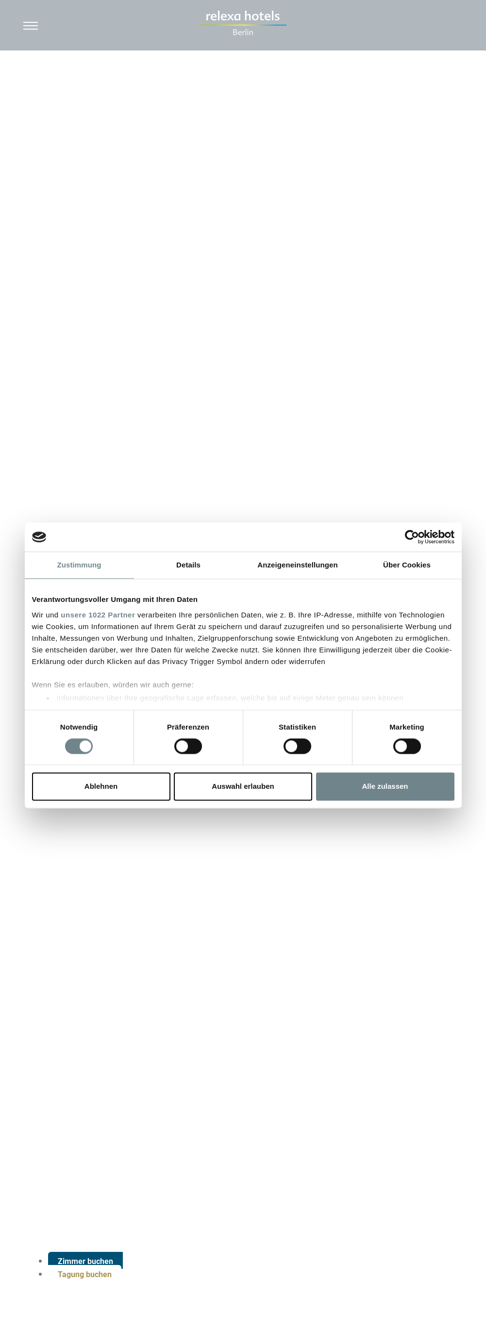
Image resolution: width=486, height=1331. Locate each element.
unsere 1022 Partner (98, 615)
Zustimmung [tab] (79, 565)
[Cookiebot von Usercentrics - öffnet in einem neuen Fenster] (411, 537)
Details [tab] (188, 565)
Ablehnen (100, 786)
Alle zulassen (385, 786)
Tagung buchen (85, 1274)
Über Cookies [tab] (407, 565)
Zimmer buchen (85, 1261)
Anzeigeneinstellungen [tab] (297, 565)
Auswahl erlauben (243, 786)
